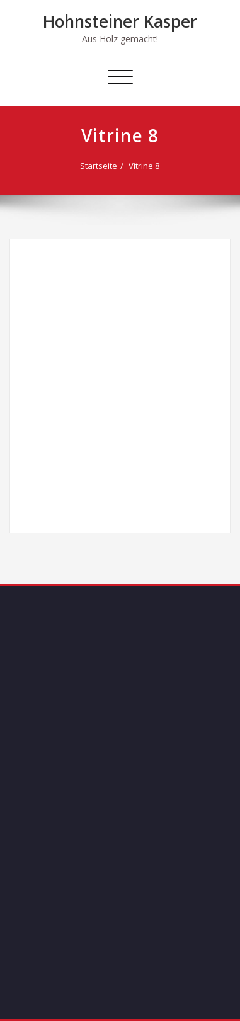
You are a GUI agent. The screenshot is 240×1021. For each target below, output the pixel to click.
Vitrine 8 (144, 165)
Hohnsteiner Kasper (120, 21)
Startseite (98, 165)
